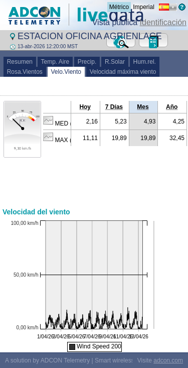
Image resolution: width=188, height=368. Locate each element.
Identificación (163, 22)
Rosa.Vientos (25, 71)
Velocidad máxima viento (122, 71)
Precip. (87, 61)
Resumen (20, 61)
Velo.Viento (66, 71)
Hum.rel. (144, 61)
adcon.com (168, 360)
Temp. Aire (55, 61)
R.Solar (114, 61)
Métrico (119, 7)
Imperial (143, 7)
